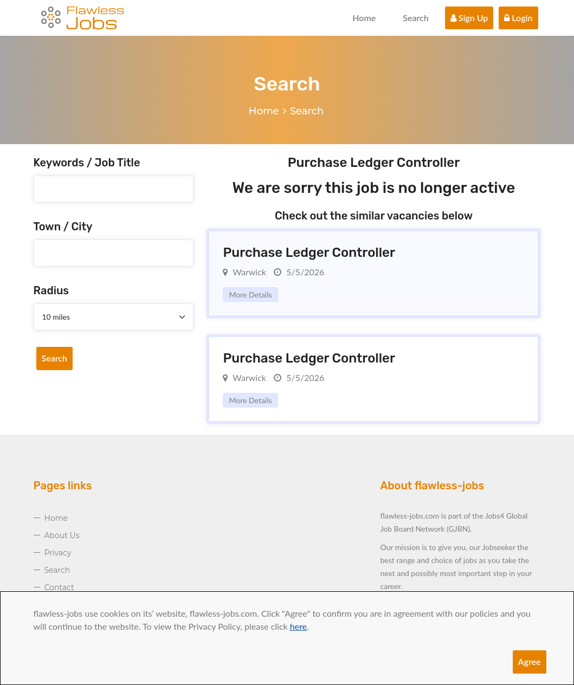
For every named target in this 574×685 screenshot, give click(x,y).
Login (518, 17)
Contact (59, 587)
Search (416, 17)
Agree (529, 661)
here (298, 626)
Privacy (58, 553)
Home (364, 17)
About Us (62, 535)
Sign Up (469, 17)
